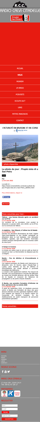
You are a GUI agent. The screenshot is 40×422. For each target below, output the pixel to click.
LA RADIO (20, 88)
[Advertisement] (20, 44)
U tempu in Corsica (9, 247)
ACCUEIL (20, 68)
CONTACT (20, 120)
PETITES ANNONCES (20, 114)
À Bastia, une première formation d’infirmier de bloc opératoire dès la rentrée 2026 (20, 284)
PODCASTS (20, 94)
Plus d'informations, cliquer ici (12, 193)
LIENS (20, 107)
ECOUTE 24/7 (20, 101)
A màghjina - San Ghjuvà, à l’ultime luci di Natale (19, 230)
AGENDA (20, 81)
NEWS (20, 75)
